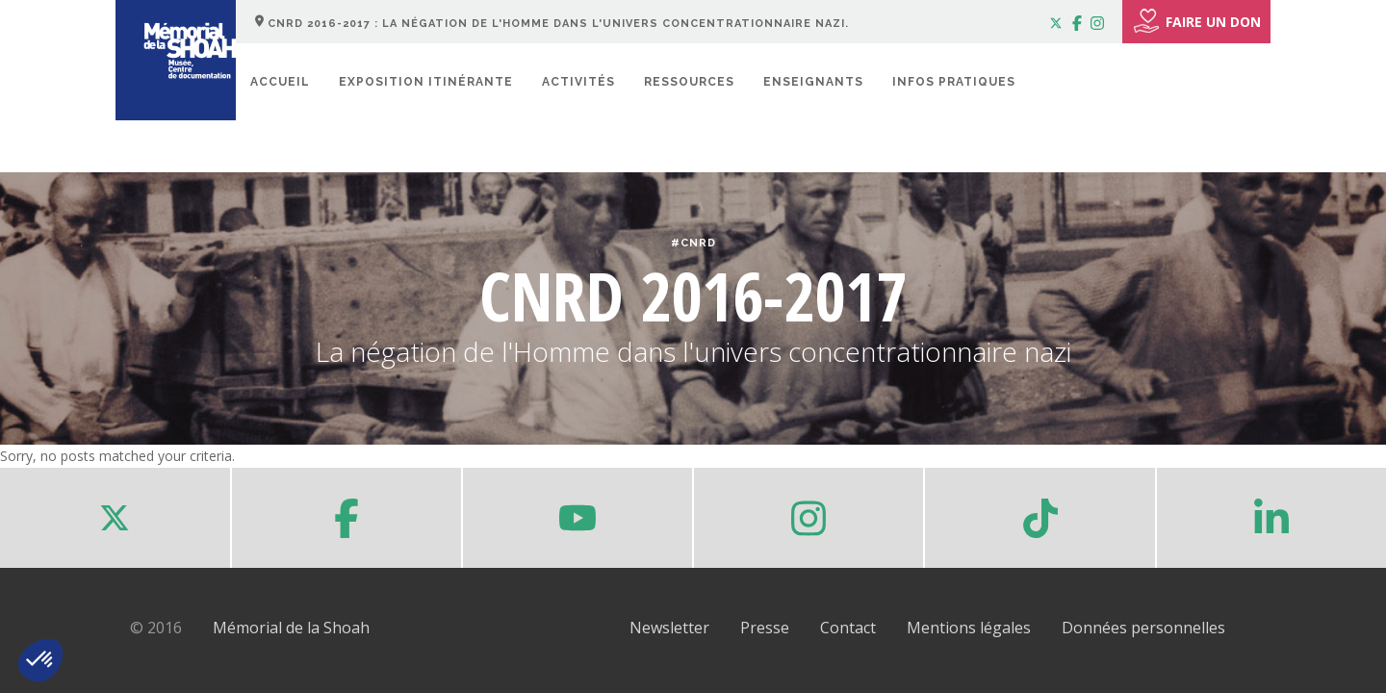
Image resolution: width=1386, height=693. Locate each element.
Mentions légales (969, 627)
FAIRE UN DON (1196, 21)
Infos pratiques (953, 82)
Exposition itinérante (426, 82)
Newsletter (669, 627)
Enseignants (813, 82)
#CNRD (693, 243)
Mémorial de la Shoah (291, 627)
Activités (578, 82)
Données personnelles (1143, 627)
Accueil (280, 82)
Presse (764, 627)
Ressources (689, 82)
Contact (848, 627)
